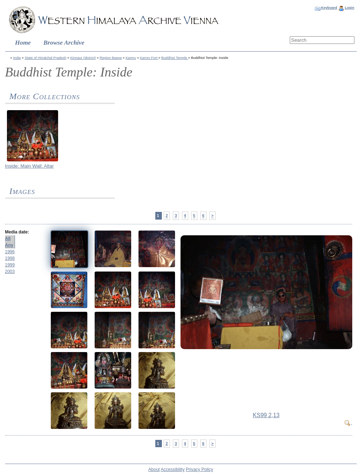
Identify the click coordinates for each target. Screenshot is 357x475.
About (154, 469)
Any (9, 245)
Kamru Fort (149, 58)
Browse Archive (63, 42)
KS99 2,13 (266, 415)
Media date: (17, 232)
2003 (10, 271)
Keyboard (329, 7)
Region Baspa (111, 58)
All (8, 238)
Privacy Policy (199, 469)
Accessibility (173, 469)
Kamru (131, 58)
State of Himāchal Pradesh (45, 58)
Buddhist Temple (174, 58)
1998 (10, 258)
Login (349, 7)
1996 (10, 251)
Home (23, 42)
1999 (10, 265)
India (17, 58)
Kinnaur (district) (83, 58)
